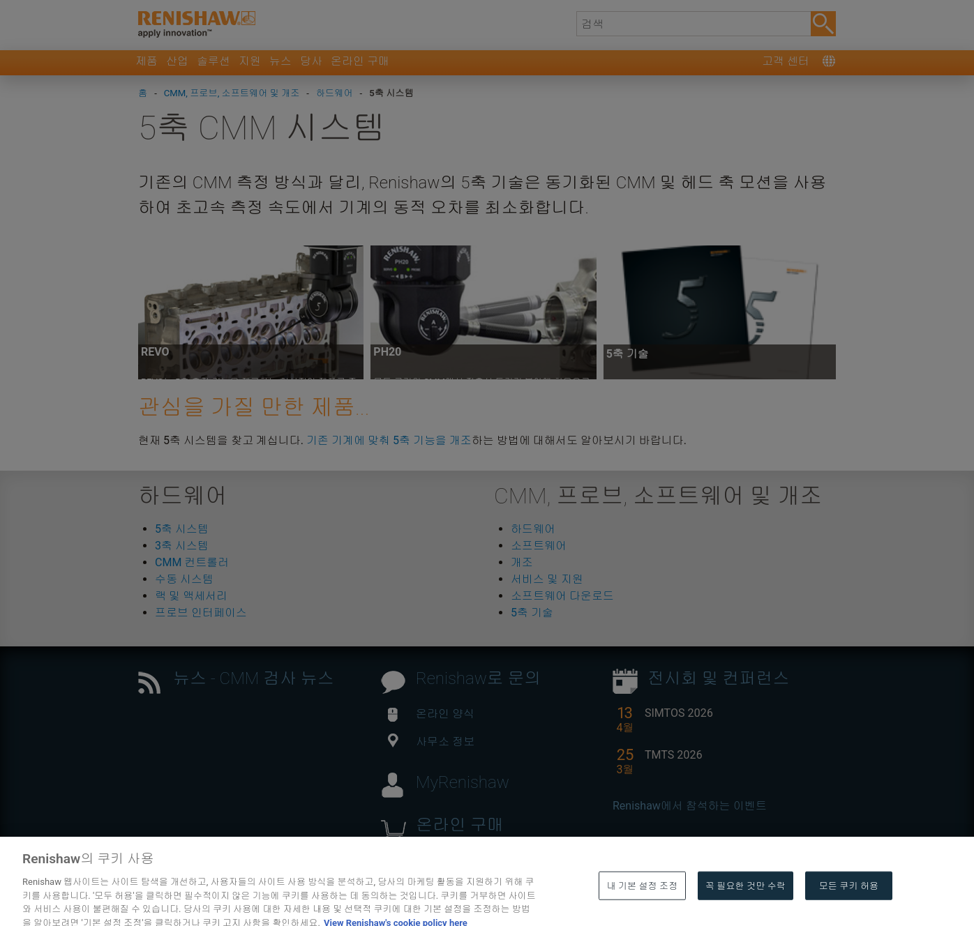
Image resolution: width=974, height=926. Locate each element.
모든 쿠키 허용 (849, 906)
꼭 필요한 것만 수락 (745, 906)
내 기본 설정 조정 (641, 906)
